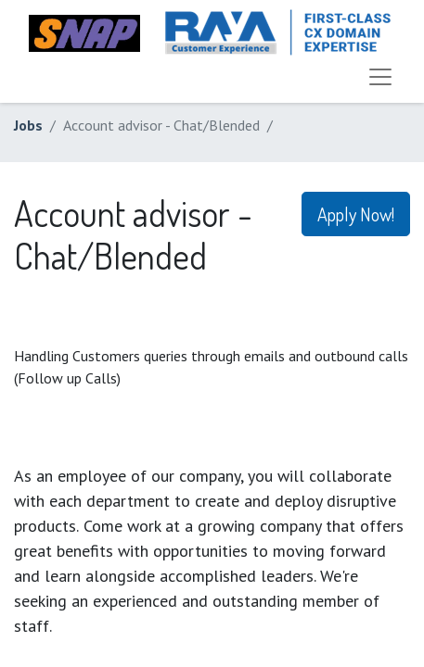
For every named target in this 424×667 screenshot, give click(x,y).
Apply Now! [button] (355, 214)
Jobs (28, 125)
